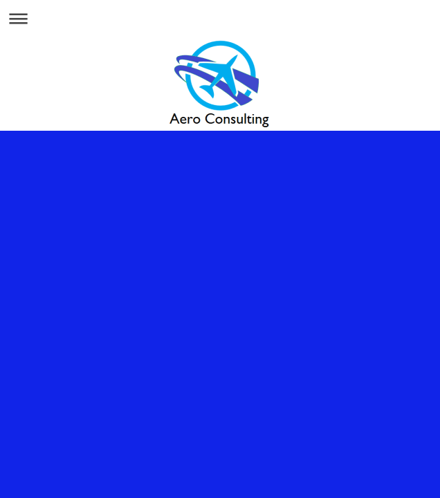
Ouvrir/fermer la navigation (220, 18)
